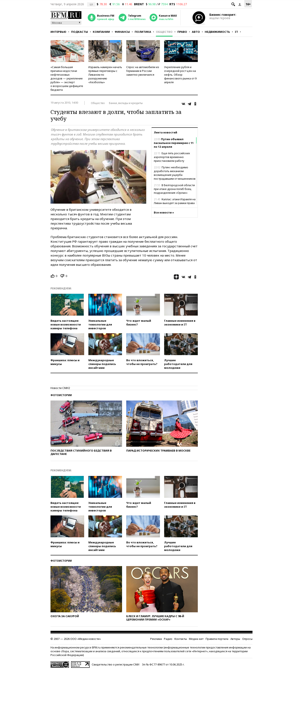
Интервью (58, 32)
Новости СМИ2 (60, 388)
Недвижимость (217, 32)
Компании (101, 32)
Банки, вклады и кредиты (126, 103)
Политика (143, 32)
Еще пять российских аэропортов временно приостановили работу (172, 157)
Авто (196, 32)
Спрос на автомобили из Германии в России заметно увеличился (142, 70)
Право (182, 32)
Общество (164, 32)
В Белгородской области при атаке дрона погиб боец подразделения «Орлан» (174, 189)
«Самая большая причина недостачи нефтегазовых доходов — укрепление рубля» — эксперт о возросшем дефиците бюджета (66, 78)
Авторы (235, 639)
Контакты (180, 639)
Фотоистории (61, 395)
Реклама (156, 639)
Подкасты (79, 32)
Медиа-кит (196, 639)
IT (236, 32)
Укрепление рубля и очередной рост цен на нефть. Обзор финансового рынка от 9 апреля (180, 74)
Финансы (122, 32)
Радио (168, 639)
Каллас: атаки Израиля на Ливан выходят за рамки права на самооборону (174, 203)
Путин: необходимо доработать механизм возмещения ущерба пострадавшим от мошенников (174, 172)
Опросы (247, 639)
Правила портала (217, 639)
